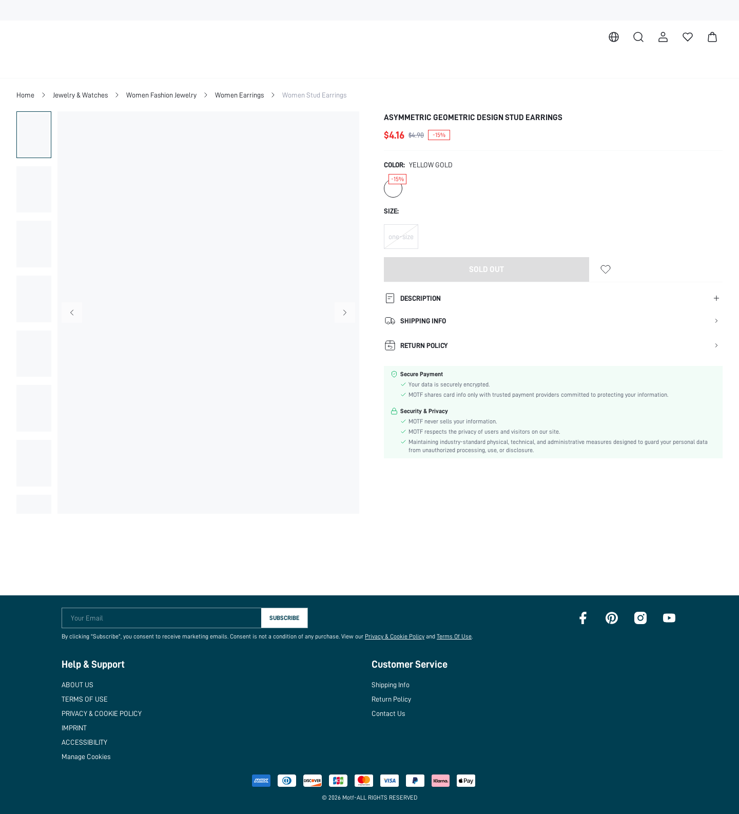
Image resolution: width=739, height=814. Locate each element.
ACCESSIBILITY (88, 742)
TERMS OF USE (87, 699)
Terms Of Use (449, 636)
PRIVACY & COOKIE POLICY (109, 713)
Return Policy (400, 699)
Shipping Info (400, 684)
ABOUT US (79, 684)
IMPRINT (76, 727)
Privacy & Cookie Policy (389, 636)
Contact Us (396, 713)
